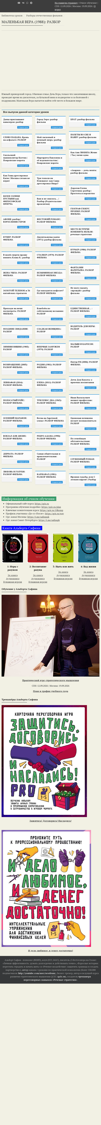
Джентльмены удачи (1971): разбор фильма (49, 238)
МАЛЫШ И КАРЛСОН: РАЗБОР (82, 345)
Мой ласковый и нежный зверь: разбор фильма (49, 140)
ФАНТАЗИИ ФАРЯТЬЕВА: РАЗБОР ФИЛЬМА (82, 270)
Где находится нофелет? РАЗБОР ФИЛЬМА (50, 292)
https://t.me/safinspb (49, 520)
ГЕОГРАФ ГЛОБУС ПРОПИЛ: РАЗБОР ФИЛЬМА (80, 211)
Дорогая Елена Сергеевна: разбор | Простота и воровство (82, 191)
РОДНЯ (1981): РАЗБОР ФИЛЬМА (49, 366)
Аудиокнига (12, 578)
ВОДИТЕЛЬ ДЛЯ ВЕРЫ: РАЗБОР (82, 327)
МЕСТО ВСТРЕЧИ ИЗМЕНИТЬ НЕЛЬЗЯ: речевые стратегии (81, 232)
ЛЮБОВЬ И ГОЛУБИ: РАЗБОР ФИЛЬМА (14, 473)
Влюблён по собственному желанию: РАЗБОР (50, 311)
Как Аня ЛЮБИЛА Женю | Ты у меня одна (83, 153)
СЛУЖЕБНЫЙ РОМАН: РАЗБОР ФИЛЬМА (82, 460)
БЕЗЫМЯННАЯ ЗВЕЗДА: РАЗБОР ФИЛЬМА (50, 274)
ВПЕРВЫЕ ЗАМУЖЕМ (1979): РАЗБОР (48, 348)
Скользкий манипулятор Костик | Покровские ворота (15, 158)
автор (25, 969)
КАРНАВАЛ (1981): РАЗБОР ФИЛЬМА (47, 475)
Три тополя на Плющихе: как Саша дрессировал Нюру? (48, 181)
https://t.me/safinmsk (38, 516)
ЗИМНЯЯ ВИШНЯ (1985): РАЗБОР (16, 348)
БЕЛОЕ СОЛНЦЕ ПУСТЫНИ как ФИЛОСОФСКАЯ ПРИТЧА (12, 200)
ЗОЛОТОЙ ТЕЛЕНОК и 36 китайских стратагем (16, 292)
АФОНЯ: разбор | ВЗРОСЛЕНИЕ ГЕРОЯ (14, 220)
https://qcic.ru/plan (51, 506)
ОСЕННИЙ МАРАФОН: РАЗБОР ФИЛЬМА (15, 419)
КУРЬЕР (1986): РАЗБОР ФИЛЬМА (83, 251)
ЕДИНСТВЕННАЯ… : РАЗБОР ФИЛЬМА (81, 309)
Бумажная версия (12, 581)
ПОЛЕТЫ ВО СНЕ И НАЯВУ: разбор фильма (83, 136)
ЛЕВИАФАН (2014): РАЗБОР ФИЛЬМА (13, 383)
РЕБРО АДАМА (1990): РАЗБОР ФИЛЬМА (48, 437)
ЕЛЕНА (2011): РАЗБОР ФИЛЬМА (49, 383)
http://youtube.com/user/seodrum (36, 973)
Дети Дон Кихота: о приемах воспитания (82, 381)
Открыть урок (23, 127)
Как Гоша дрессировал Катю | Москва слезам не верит (16, 178)
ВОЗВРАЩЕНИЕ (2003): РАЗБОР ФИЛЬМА (15, 366)
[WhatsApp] (27, 2)
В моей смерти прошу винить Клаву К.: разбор (16, 256)
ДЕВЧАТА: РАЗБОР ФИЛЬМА (13, 455)
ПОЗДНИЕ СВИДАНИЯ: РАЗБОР (15, 330)
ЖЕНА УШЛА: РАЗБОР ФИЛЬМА (15, 274)
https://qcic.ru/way (54, 513)
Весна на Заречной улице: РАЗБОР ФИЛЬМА (50, 419)
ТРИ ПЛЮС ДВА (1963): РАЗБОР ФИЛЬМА (49, 401)
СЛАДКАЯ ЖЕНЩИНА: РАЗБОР (49, 330)
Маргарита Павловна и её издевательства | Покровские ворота (49, 160)
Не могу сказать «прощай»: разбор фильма (80, 290)
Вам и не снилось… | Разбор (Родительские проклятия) (49, 201)
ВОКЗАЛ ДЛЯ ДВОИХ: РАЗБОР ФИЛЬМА (14, 437)
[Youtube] (19, 2)
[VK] (23, 2)
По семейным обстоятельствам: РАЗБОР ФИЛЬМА (80, 441)
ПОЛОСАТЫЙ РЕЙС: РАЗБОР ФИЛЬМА (14, 401)
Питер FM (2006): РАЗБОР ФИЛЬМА (84, 363)
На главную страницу (66, 2)
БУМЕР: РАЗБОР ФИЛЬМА (12, 238)
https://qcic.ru (42, 503)
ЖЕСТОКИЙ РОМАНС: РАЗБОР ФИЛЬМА (49, 220)
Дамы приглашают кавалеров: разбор (13, 120)
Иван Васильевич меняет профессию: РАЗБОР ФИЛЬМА (81, 400)
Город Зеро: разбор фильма (47, 120)
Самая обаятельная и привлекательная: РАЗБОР (48, 456)
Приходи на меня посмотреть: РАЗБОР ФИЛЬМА (14, 311)
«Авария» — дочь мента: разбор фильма (83, 171)
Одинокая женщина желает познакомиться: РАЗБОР (83, 421)
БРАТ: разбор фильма (82, 119)
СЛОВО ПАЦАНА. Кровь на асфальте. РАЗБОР (16, 138)
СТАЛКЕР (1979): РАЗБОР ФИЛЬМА (50, 256)
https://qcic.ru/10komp (51, 510)
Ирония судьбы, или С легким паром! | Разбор (83, 478)
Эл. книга (13, 575)
